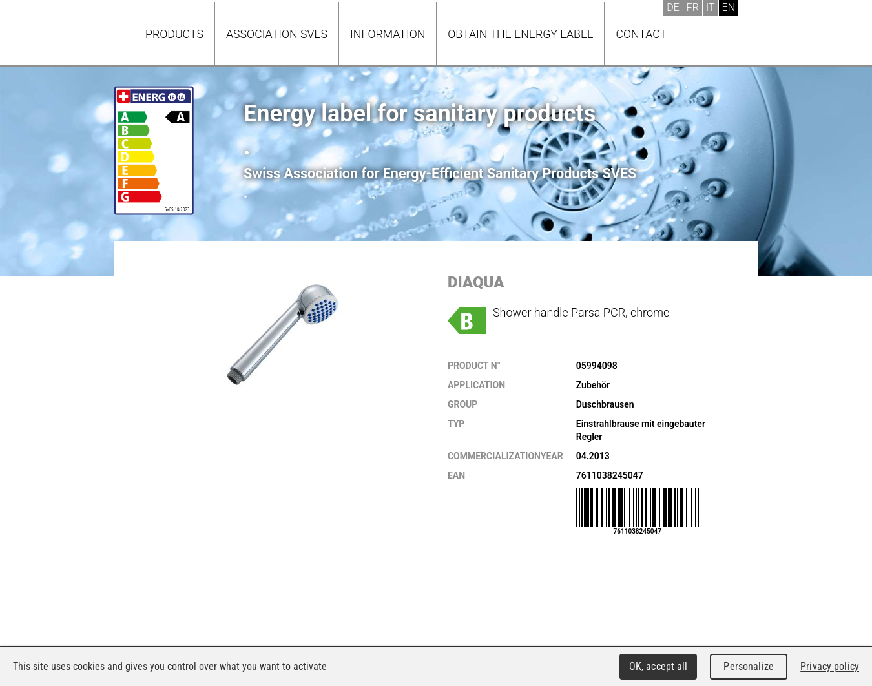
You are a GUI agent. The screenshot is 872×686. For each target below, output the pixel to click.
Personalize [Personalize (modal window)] (748, 666)
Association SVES (276, 34)
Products (174, 34)
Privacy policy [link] (829, 666)
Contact (641, 34)
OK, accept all (658, 666)
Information (387, 34)
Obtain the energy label (520, 34)
